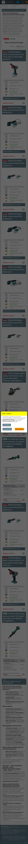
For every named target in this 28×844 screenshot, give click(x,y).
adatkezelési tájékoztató (8, 420)
